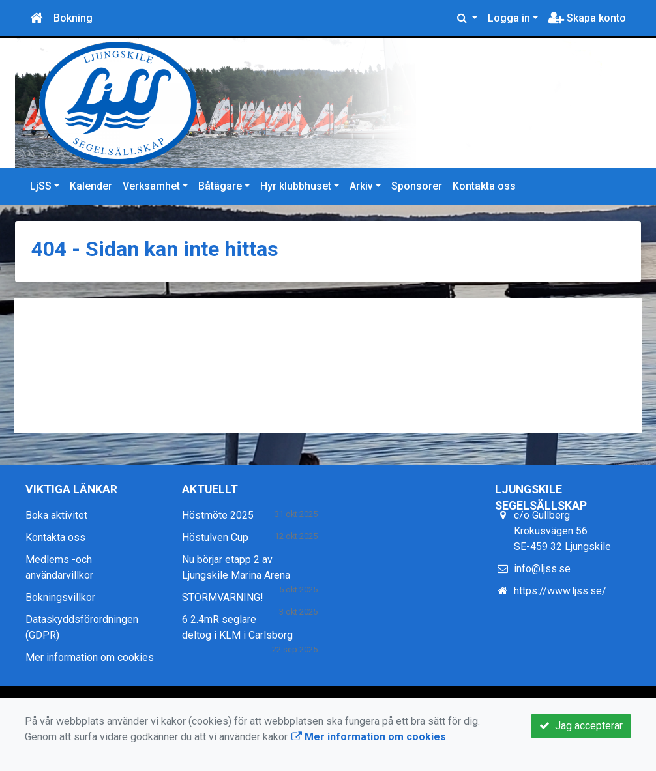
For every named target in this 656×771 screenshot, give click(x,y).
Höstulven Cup (215, 537)
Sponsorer (416, 186)
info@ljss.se (542, 568)
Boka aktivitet (56, 515)
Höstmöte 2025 (218, 515)
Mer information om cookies (89, 657)
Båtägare (220, 186)
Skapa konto (587, 18)
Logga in (509, 18)
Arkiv (361, 186)
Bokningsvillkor (60, 597)
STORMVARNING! (222, 597)
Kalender (91, 186)
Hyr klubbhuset (295, 186)
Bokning (73, 18)
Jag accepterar (581, 726)
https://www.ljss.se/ (560, 591)
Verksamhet (151, 186)
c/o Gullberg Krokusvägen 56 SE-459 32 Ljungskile (562, 531)
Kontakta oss (484, 186)
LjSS (41, 186)
